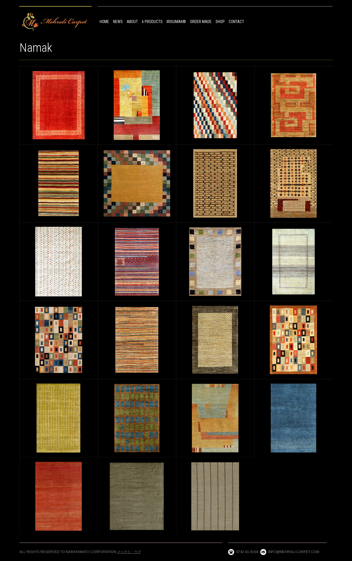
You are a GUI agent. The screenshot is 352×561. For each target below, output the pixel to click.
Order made (201, 21)
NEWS (118, 21)
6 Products (152, 21)
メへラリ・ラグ (129, 552)
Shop (220, 21)
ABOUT (132, 21)
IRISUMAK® (176, 21)
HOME (104, 21)
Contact (236, 21)
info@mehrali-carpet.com (293, 552)
